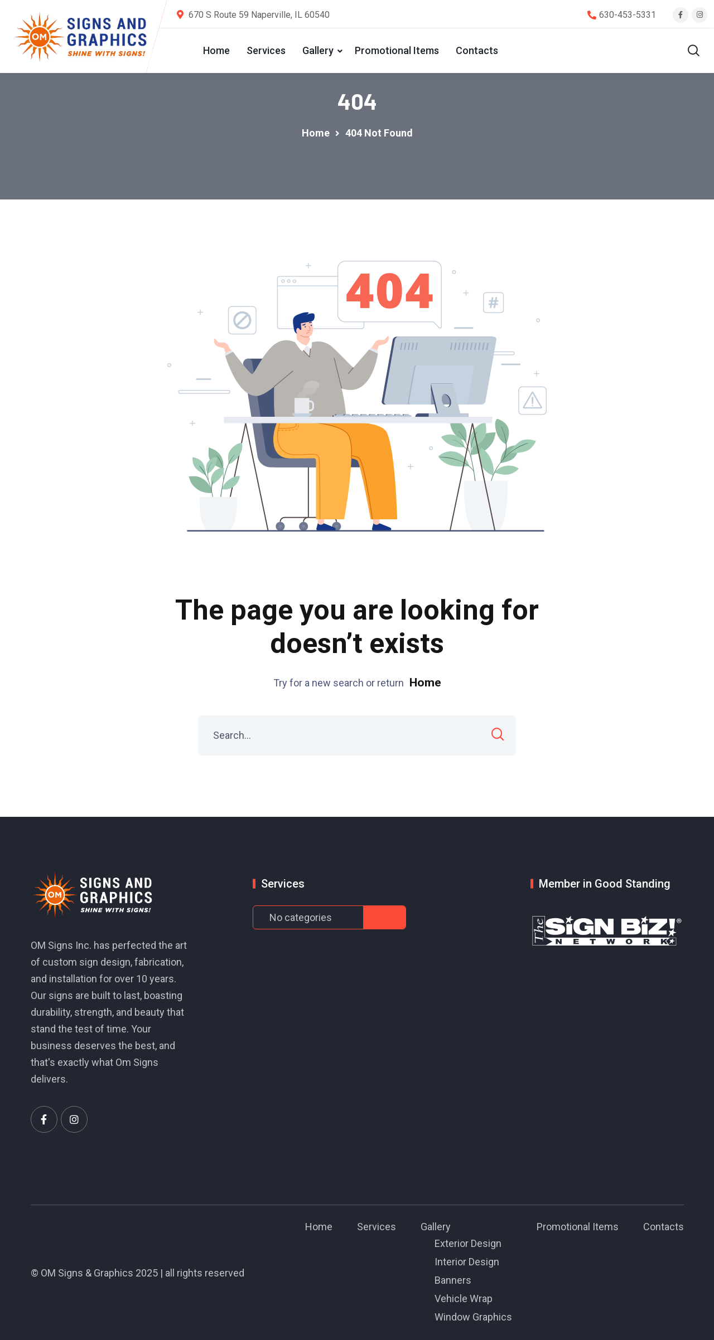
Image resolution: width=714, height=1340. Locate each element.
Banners (453, 1280)
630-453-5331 (627, 14)
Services (266, 50)
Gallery (318, 50)
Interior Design (467, 1262)
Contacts (477, 50)
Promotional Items (397, 50)
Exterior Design (468, 1243)
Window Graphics (473, 1317)
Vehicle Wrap (464, 1298)
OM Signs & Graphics (87, 1273)
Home (216, 50)
